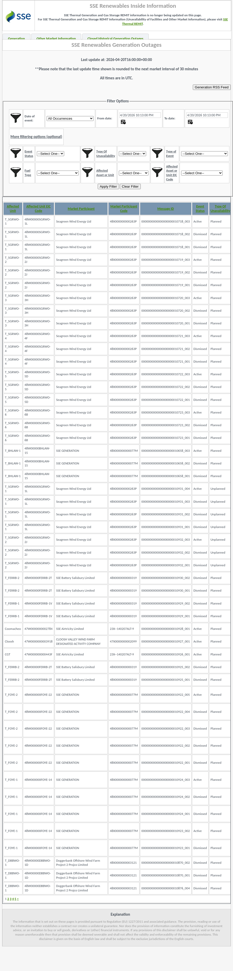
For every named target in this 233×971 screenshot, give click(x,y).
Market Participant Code (123, 208)
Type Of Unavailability (220, 208)
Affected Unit (13, 208)
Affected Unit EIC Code (38, 208)
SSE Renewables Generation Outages (116, 44)
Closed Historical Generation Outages (116, 38)
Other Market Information (56, 38)
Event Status (200, 208)
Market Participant (81, 209)
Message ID (165, 209)
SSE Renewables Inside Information (133, 5)
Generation (16, 38)
